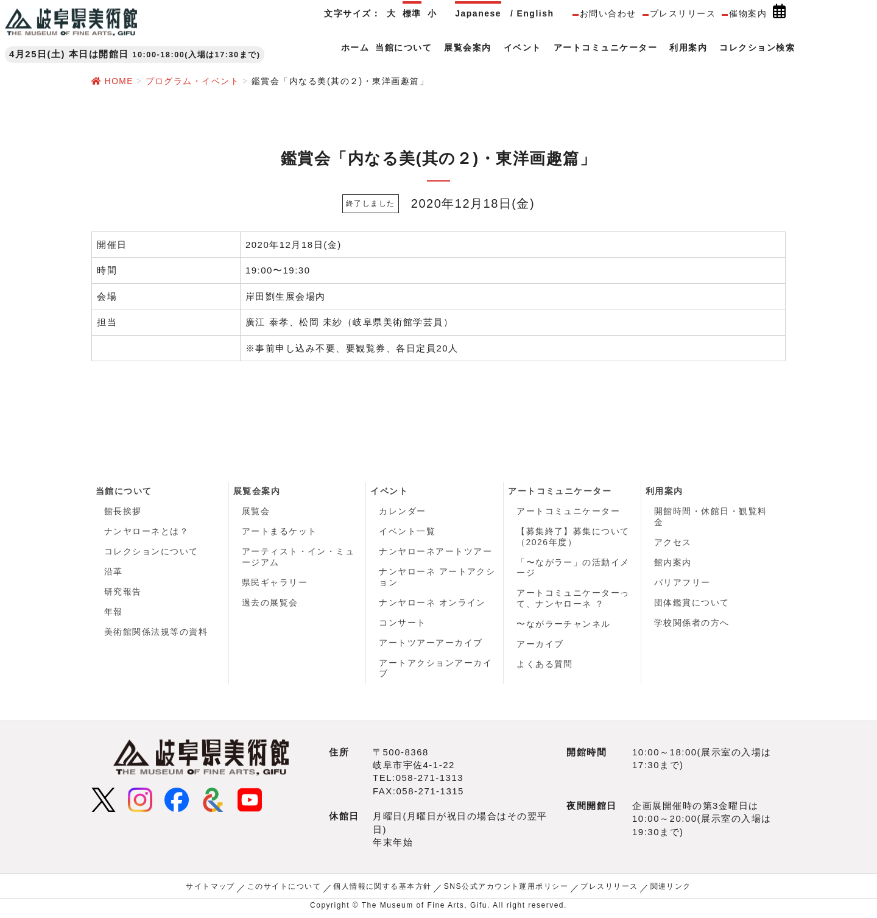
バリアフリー (682, 583)
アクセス (673, 543)
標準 (412, 13)
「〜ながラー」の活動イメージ (573, 568)
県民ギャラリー (275, 583)
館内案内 (673, 563)
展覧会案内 (257, 491)
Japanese (478, 13)
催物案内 (748, 13)
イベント (389, 491)
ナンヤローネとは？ (146, 532)
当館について (124, 491)
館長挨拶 (123, 512)
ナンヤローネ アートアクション (437, 578)
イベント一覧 (407, 532)
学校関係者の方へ (692, 624)
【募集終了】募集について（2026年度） (573, 537)
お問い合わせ (608, 13)
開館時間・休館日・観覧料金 (710, 517)
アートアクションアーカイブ (435, 670)
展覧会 (256, 512)
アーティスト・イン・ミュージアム (298, 558)
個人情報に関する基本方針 (382, 888)
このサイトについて (284, 888)
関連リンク (671, 888)
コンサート (402, 624)
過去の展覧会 (270, 604)
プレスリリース (683, 13)
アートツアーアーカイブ (431, 644)
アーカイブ (540, 646)
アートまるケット (279, 532)
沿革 (113, 572)
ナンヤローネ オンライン (432, 604)
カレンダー (402, 512)
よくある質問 (544, 666)
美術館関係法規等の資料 (156, 634)
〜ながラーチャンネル (563, 625)
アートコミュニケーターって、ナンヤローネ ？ (573, 599)
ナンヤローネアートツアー (435, 552)
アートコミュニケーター (560, 491)
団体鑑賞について (692, 604)
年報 (113, 613)
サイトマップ (209, 888)
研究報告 (123, 593)
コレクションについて (151, 552)
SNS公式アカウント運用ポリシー (506, 888)
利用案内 (664, 491)
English (535, 13)
